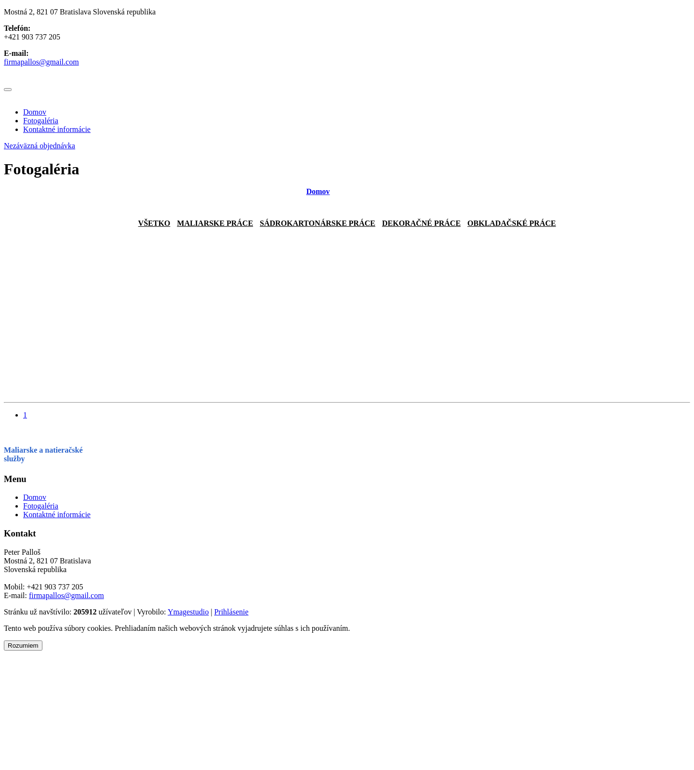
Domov (34, 112)
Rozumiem (23, 645)
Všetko (154, 223)
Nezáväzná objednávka (39, 146)
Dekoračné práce (421, 223)
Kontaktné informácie (57, 129)
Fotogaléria (40, 121)
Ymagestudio (188, 612)
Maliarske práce (215, 223)
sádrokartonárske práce (317, 223)
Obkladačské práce (511, 223)
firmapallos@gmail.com (41, 62)
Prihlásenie (231, 612)
